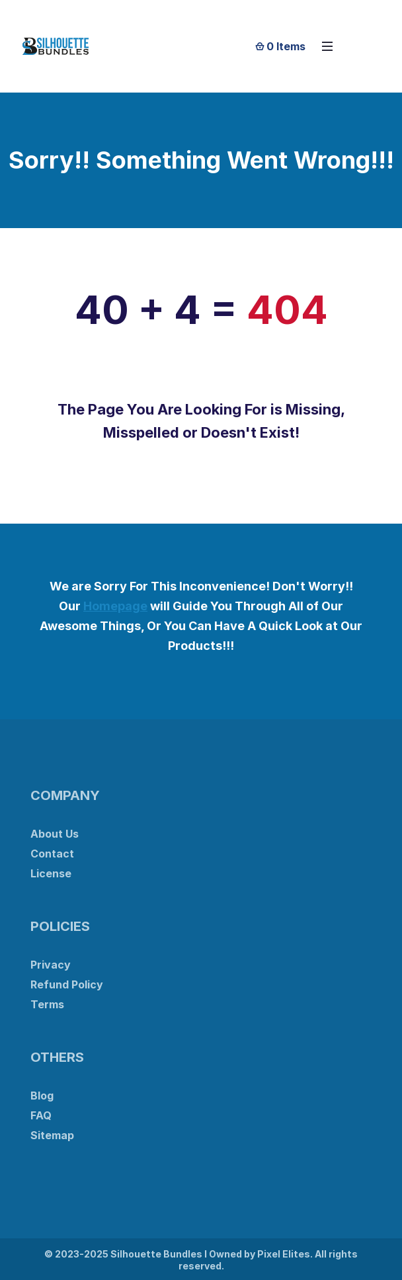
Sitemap (52, 1135)
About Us (54, 833)
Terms (47, 1004)
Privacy (50, 964)
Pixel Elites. (285, 1254)
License (50, 873)
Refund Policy (66, 984)
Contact (52, 853)
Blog (42, 1095)
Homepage (115, 606)
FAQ (41, 1115)
